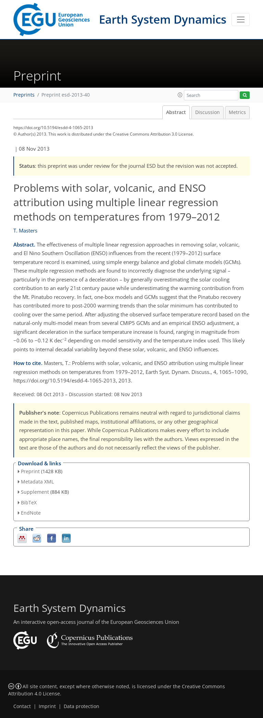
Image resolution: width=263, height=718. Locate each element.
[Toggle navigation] (240, 19)
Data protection (81, 706)
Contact (22, 706)
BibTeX (29, 502)
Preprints (24, 95)
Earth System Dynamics (162, 19)
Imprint (47, 706)
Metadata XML (37, 481)
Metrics (237, 112)
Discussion (207, 112)
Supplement (35, 492)
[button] (180, 95)
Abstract (176, 112)
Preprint (30, 471)
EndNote (31, 512)
